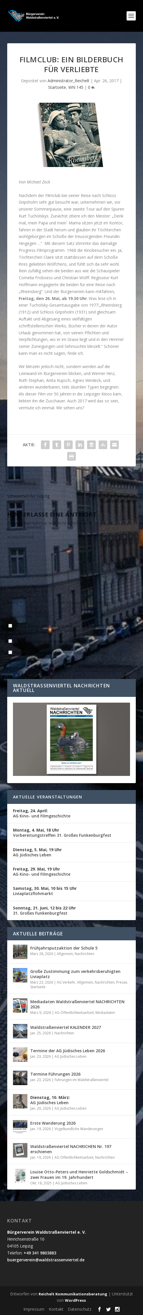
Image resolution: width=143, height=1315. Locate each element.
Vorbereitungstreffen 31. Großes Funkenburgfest (62, 832)
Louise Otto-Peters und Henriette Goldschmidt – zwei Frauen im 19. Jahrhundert (79, 1174)
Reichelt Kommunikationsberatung (73, 1294)
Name (14, 602)
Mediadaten (105, 1012)
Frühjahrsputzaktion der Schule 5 (63, 948)
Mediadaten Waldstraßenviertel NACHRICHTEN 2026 (77, 1004)
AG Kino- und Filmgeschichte (41, 813)
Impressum (33, 1309)
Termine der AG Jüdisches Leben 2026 (67, 1050)
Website (103, 602)
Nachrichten (84, 953)
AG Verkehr (66, 982)
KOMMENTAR (20, 537)
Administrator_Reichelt (68, 80)
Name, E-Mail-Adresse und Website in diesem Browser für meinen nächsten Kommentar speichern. (65, 628)
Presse (121, 982)
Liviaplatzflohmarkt (45, 891)
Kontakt (56, 1309)
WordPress (75, 1300)
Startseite (57, 87)
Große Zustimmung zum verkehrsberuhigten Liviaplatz (75, 974)
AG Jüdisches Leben (37, 852)
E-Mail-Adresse (68, 602)
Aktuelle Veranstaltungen (47, 797)
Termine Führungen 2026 (55, 1074)
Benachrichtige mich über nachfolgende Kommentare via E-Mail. (74, 641)
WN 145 (75, 87)
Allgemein (65, 953)
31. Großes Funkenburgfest (44, 910)
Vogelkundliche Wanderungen (78, 1128)
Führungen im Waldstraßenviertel (81, 1079)
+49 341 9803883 (40, 1253)
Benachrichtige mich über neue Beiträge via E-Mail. (61, 652)
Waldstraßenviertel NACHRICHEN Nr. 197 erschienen (70, 1149)
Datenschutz (79, 1309)
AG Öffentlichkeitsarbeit (74, 1012)
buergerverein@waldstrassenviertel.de (45, 1260)
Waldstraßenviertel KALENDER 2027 (65, 1027)
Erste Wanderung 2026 (53, 1123)
